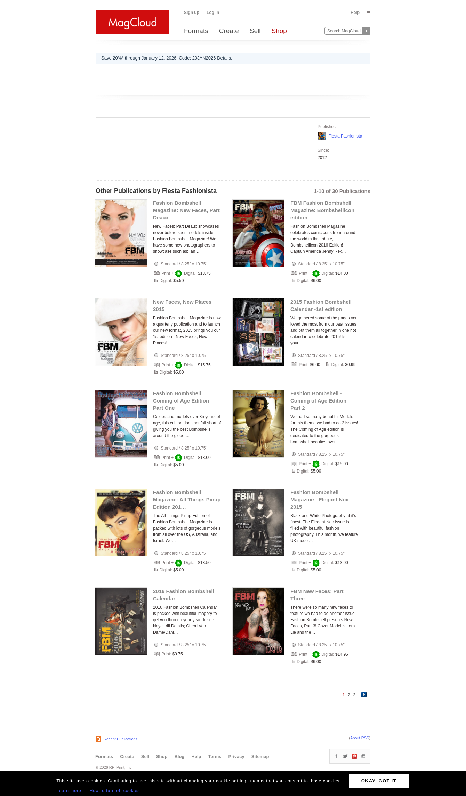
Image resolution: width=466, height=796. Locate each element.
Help (355, 12)
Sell (255, 31)
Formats (196, 31)
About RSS (359, 738)
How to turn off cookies (115, 790)
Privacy (236, 756)
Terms (214, 756)
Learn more (68, 790)
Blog (179, 756)
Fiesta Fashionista (345, 136)
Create (229, 31)
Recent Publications (120, 739)
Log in (213, 12)
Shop (279, 31)
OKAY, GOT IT (378, 780)
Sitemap (260, 756)
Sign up (191, 12)
